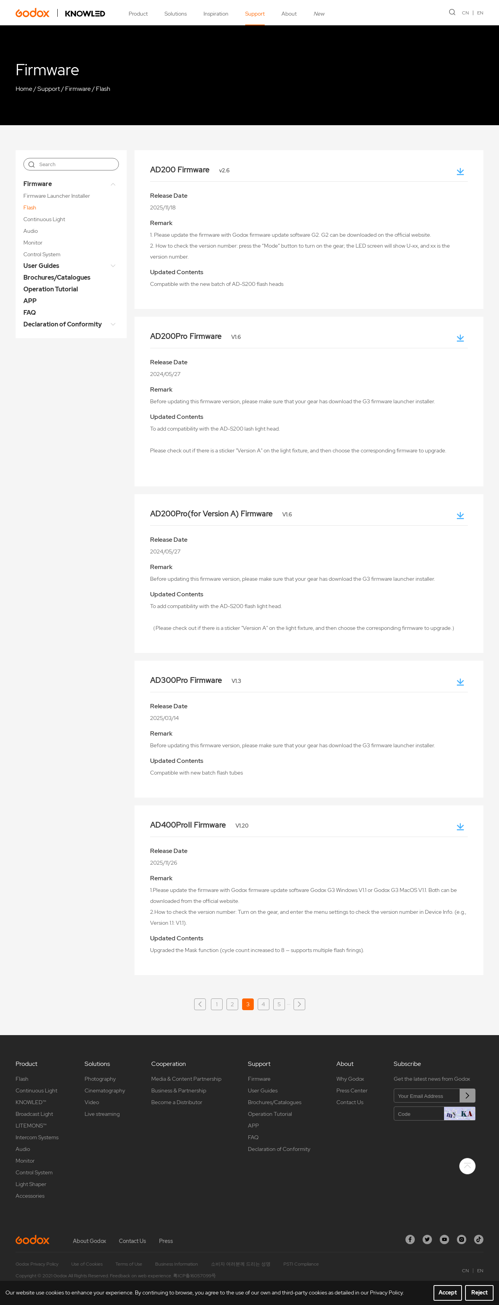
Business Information (176, 1264)
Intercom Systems (37, 1137)
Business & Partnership (178, 1090)
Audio (30, 230)
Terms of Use (128, 1264)
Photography (100, 1078)
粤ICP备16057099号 (194, 1276)
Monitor (32, 242)
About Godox (89, 1241)
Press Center (352, 1090)
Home (24, 89)
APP (30, 301)
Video (92, 1102)
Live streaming (102, 1113)
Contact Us (349, 1102)
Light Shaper (31, 1184)
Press (166, 1241)
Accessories (30, 1195)
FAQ (29, 313)
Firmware (78, 89)
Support (255, 13)
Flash (103, 89)
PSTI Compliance (301, 1264)
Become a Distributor (176, 1102)
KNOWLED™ (31, 1102)
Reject (479, 1292)
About (289, 13)
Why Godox (350, 1078)
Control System (41, 254)
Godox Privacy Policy (37, 1264)
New (318, 13)
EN (480, 13)
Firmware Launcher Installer (56, 195)
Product (138, 13)
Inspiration (215, 13)
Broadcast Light (34, 1113)
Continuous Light (44, 219)
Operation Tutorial (50, 289)
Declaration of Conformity (62, 324)
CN (465, 13)
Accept (448, 1292)
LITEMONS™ (31, 1125)
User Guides (41, 266)
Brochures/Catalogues (56, 277)
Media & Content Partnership (186, 1078)
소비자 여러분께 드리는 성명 (241, 1264)
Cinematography (105, 1090)
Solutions (176, 13)
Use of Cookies (87, 1264)
